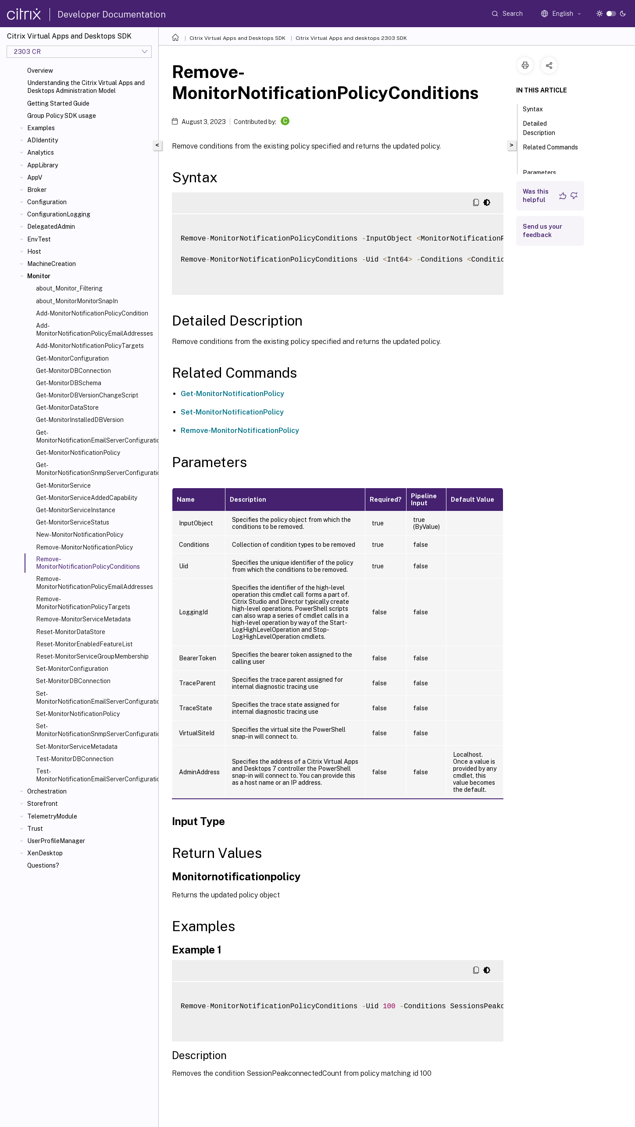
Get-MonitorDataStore (67, 407)
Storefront (42, 803)
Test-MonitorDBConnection (75, 758)
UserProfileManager (56, 840)
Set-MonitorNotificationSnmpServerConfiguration (95, 730)
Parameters (544, 171)
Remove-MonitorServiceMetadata (83, 619)
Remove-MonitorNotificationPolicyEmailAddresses (94, 582)
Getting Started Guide (58, 103)
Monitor (38, 276)
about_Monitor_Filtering (69, 288)
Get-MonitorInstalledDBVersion (80, 419)
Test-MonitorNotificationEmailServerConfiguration (95, 775)
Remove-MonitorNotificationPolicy (84, 547)
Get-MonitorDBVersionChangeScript (87, 395)
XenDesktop (45, 853)
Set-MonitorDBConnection (73, 680)
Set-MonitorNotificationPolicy (78, 713)
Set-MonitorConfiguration (72, 668)
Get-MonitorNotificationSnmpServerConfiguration (95, 468)
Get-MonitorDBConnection (73, 370)
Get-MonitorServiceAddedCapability (86, 497)
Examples (41, 127)
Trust (35, 828)
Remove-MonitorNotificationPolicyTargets (83, 602)
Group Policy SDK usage (61, 115)
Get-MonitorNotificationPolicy (78, 452)
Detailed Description (544, 128)
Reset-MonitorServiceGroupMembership (92, 656)
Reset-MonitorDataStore (70, 631)
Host (34, 251)
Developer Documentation (111, 14)
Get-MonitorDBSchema (68, 382)
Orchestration (47, 791)
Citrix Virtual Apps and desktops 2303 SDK (351, 38)
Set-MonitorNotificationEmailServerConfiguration (95, 697)
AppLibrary (42, 165)
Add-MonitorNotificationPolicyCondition (92, 313)
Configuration (47, 202)
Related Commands (550, 151)
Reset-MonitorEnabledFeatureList (84, 644)
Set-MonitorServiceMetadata (77, 746)
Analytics (40, 152)
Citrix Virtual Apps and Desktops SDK (237, 38)
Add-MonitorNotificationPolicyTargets (90, 345)
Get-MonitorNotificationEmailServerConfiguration (95, 436)
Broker (36, 189)
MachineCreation (51, 263)
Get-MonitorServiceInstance (75, 510)
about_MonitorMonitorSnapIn (77, 301)
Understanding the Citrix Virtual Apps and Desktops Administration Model (86, 86)
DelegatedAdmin (51, 226)
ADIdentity (42, 140)
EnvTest (39, 239)
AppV (34, 177)
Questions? (43, 865)
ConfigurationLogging (58, 214)
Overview (40, 70)
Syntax (538, 108)
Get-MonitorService (63, 485)
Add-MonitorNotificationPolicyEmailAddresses (94, 329)
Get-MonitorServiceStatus (72, 522)
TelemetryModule (52, 816)
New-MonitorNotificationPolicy (79, 534)
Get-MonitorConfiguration (72, 358)
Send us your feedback (542, 230)
